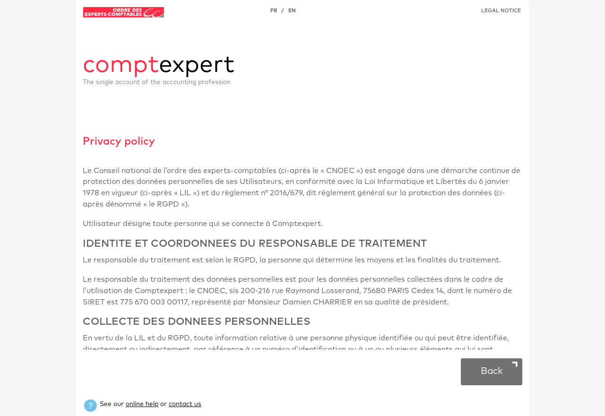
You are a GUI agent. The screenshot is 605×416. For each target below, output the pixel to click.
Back (492, 371)
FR (273, 10)
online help (142, 404)
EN (291, 10)
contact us (185, 404)
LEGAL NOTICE (501, 10)
